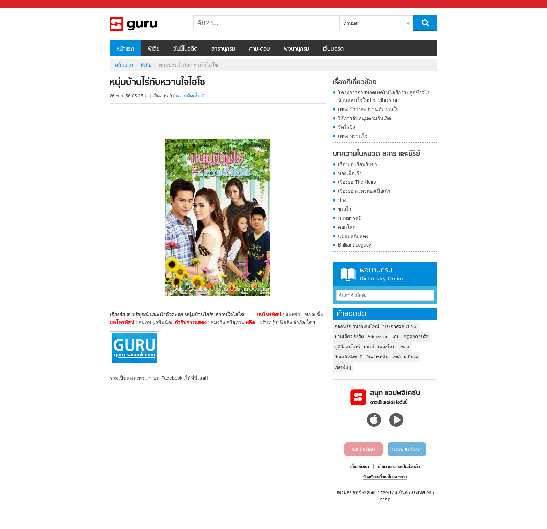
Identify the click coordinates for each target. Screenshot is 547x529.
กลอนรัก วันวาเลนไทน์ (357, 326)
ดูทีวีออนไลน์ (347, 346)
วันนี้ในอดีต (185, 49)
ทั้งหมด (350, 23)
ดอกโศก (346, 227)
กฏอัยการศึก (416, 336)
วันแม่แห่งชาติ (348, 357)
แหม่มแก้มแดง (353, 236)
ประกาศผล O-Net (400, 326)
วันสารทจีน (377, 357)
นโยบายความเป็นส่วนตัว (399, 466)
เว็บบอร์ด (333, 49)
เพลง (404, 346)
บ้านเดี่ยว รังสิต (349, 336)
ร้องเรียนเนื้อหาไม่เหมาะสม (385, 477)
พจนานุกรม (296, 49)
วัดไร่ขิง (346, 127)
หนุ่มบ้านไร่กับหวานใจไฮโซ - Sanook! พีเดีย (146, 24)
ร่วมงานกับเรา (406, 449)
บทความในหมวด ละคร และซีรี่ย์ (376, 154)
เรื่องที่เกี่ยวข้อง (355, 82)
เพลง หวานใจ (352, 136)
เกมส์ (369, 346)
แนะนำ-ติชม (363, 449)
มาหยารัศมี (350, 218)
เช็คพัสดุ (343, 367)
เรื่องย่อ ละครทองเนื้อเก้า (364, 191)
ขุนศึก (344, 209)
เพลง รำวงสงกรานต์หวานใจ (368, 109)
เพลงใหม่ (387, 346)
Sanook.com (20, 4)
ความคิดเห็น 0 (190, 95)
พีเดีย (153, 49)
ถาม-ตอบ (259, 49)
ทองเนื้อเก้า (350, 173)
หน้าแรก (125, 49)
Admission (378, 336)
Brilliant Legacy (354, 245)
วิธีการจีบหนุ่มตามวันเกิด (364, 118)
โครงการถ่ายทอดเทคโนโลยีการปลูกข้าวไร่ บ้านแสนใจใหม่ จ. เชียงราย (384, 96)
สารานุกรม (223, 49)
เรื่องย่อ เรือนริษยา (357, 164)
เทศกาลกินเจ (405, 357)
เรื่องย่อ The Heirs (357, 182)
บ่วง (342, 200)
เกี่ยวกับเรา (359, 466)
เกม (396, 336)
